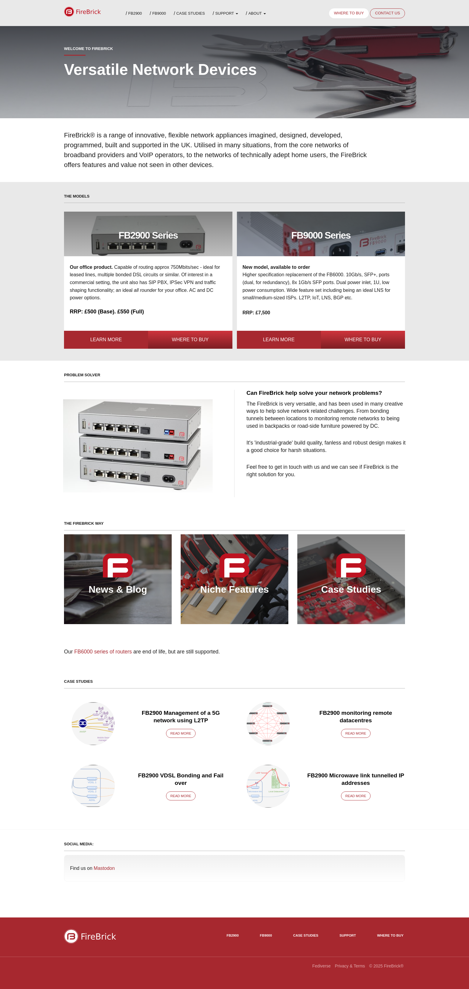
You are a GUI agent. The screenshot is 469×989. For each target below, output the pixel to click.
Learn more (106, 339)
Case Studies (190, 13)
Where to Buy (190, 339)
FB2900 (135, 13)
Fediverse (321, 966)
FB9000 (159, 13)
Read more (180, 733)
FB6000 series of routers (103, 652)
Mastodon (104, 868)
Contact (387, 13)
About (257, 13)
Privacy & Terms (350, 966)
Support (226, 13)
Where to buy (349, 13)
